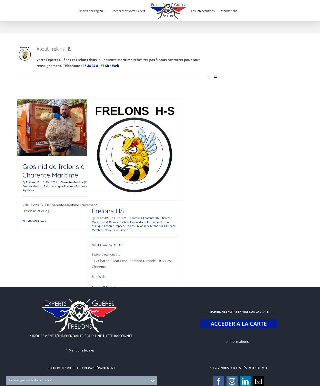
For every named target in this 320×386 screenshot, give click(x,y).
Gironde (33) (157, 226)
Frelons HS (32, 182)
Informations (239, 341)
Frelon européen (114, 226)
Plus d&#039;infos (33, 221)
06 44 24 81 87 (110, 245)
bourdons (136, 218)
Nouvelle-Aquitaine (116, 230)
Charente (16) (151, 218)
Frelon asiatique (53, 186)
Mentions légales (82, 350)
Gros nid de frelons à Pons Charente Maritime (61, 170)
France (156, 222)
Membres (97, 230)
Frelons (130, 226)
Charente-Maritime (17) (74, 182)
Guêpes (170, 226)
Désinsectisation (32, 186)
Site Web (112, 66)
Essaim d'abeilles (140, 222)
